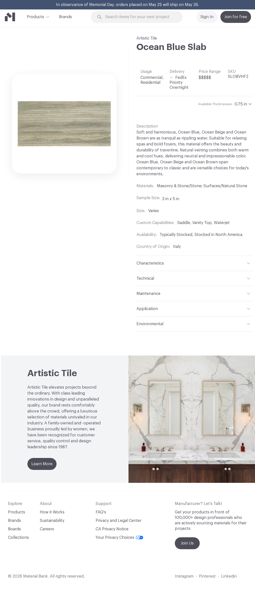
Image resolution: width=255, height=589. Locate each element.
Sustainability (52, 521)
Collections (18, 538)
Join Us (187, 543)
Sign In (206, 17)
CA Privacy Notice (112, 529)
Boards (14, 529)
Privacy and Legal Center (118, 521)
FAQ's (101, 512)
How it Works (52, 512)
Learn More (42, 464)
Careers (47, 529)
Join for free (235, 17)
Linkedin (229, 576)
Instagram (184, 576)
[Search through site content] (139, 17)
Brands (65, 17)
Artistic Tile (146, 38)
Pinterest (207, 576)
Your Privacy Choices (119, 537)
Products (35, 16)
